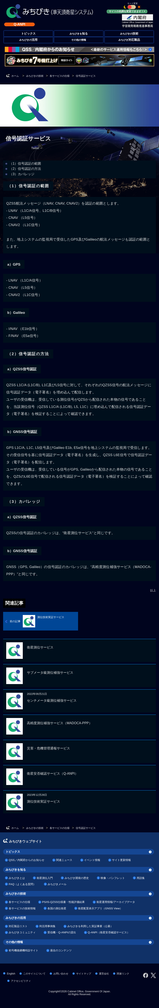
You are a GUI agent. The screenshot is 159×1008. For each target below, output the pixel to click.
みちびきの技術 (16, 893)
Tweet (35, 148)
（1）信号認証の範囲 (25, 163)
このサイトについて (34, 973)
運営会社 (104, 973)
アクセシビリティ (21, 980)
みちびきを (79, 33)
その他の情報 (78, 40)
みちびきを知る (16, 869)
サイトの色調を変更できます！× (127, 11)
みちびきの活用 (16, 917)
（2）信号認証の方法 (25, 168)
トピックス (13, 851)
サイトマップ (83, 973)
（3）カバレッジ (21, 174)
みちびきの (129, 33)
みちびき (129, 40)
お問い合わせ (60, 973)
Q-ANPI (19, 24)
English (11, 973)
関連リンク (123, 973)
